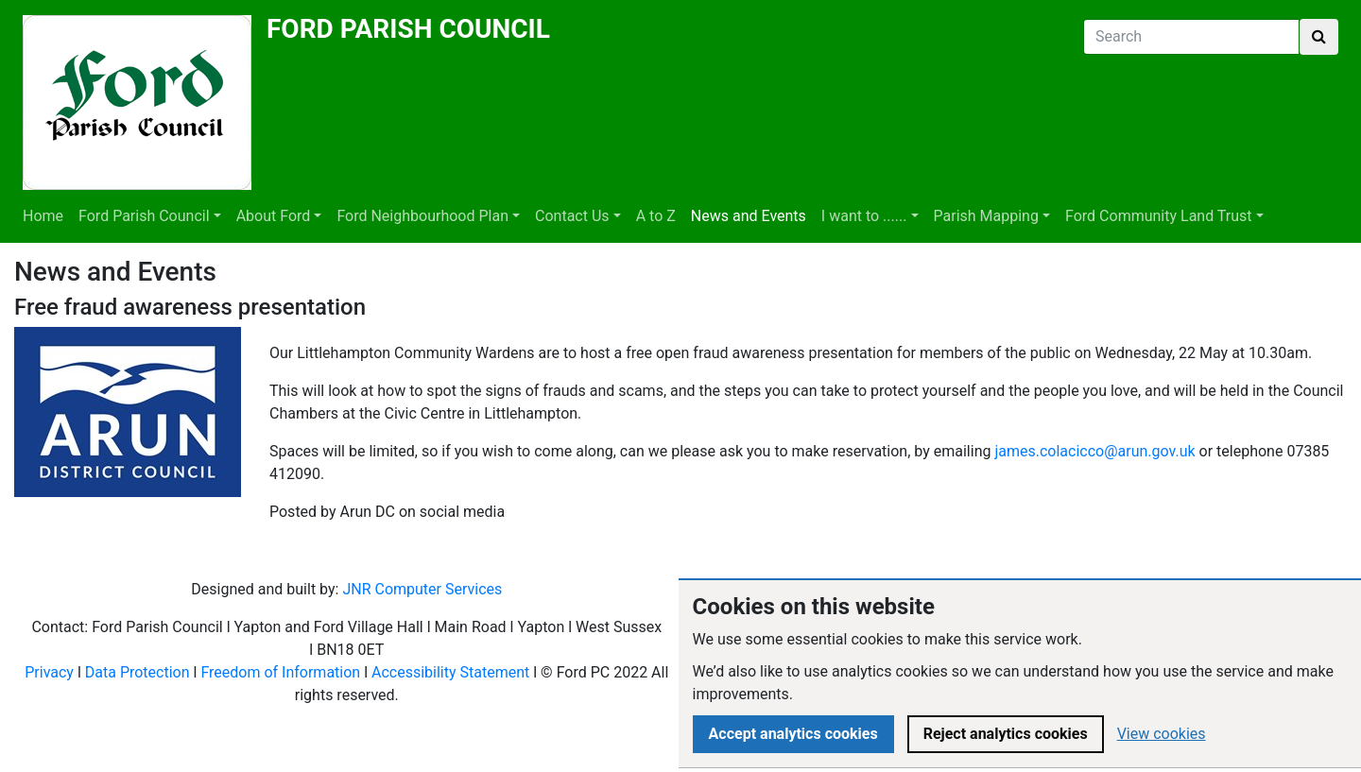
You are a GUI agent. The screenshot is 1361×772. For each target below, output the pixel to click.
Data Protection (137, 672)
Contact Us (572, 216)
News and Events (748, 216)
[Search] (1191, 37)
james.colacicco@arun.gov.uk (1094, 451)
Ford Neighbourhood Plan (422, 216)
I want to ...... (864, 216)
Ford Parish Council (143, 216)
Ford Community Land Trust (1158, 216)
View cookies (1161, 734)
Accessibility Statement (450, 672)
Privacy (49, 672)
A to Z (656, 216)
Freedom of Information (280, 672)
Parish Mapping (986, 216)
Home (43, 216)
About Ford (273, 216)
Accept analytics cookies (793, 734)
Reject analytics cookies (1005, 734)
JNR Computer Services (422, 589)
